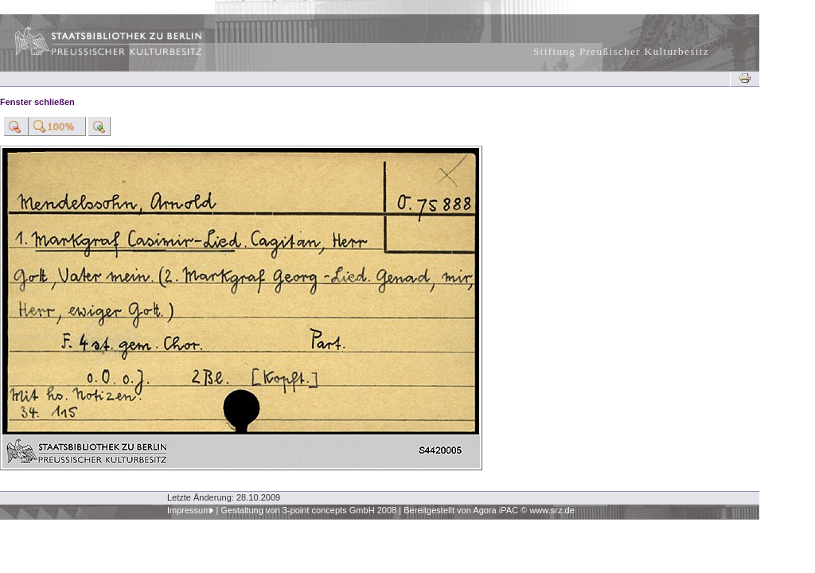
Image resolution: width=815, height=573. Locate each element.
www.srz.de (551, 510)
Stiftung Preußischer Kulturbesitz (621, 51)
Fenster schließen (37, 102)
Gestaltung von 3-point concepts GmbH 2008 (308, 510)
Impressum (189, 510)
